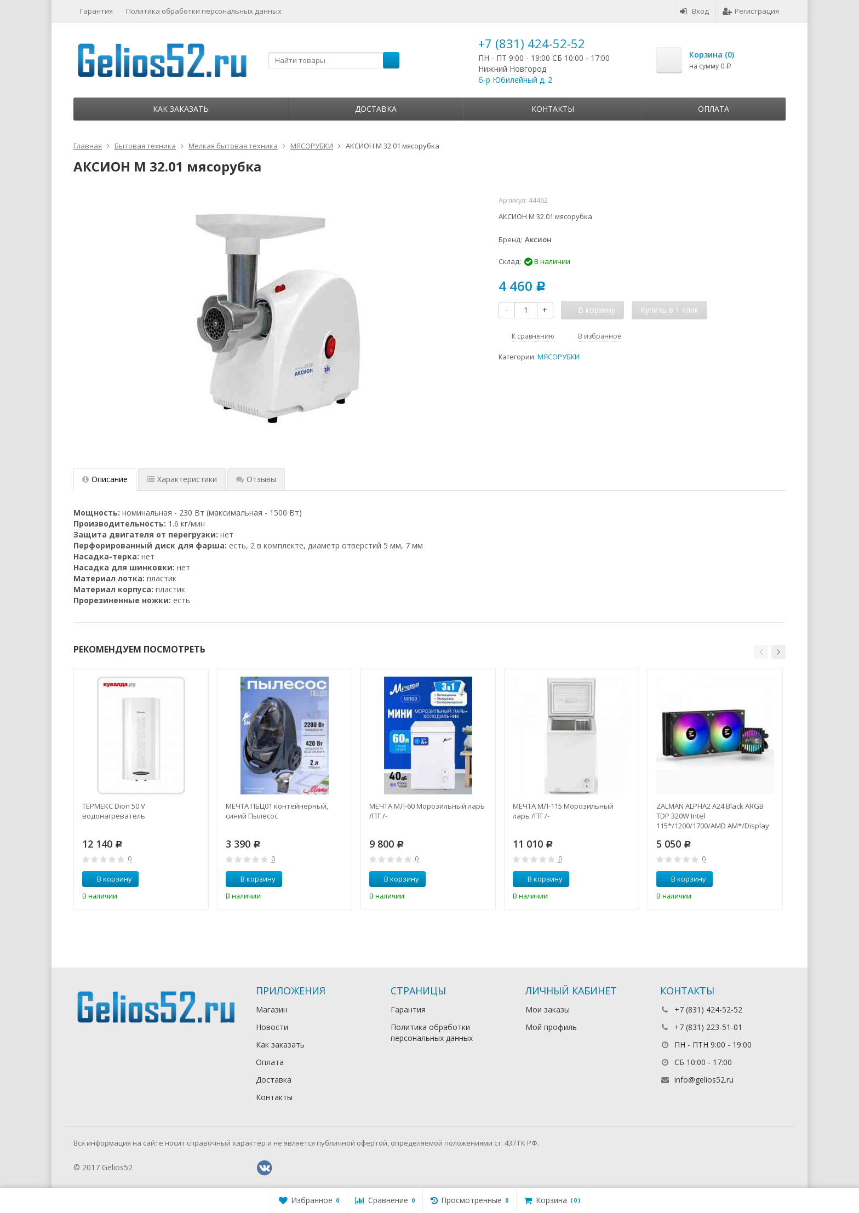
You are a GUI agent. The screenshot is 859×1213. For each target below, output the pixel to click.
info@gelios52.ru (704, 1079)
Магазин (272, 1009)
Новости (272, 1027)
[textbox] (333, 60)
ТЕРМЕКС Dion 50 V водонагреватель (113, 811)
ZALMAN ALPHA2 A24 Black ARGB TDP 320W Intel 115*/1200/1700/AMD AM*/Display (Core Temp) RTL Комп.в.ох (712, 816)
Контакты (552, 109)
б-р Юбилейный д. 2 (515, 80)
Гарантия (96, 11)
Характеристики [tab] (182, 479)
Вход (694, 11)
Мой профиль (551, 1027)
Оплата (713, 109)
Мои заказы (547, 1009)
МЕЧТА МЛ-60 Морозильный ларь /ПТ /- (427, 811)
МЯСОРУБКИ (558, 357)
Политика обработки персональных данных (204, 11)
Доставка (376, 109)
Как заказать (181, 109)
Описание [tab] (105, 479)
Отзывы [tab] (256, 479)
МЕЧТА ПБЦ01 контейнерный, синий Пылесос (277, 811)
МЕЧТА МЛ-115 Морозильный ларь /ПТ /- (563, 811)
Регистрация (751, 11)
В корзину (108, 879)
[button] (761, 652)
